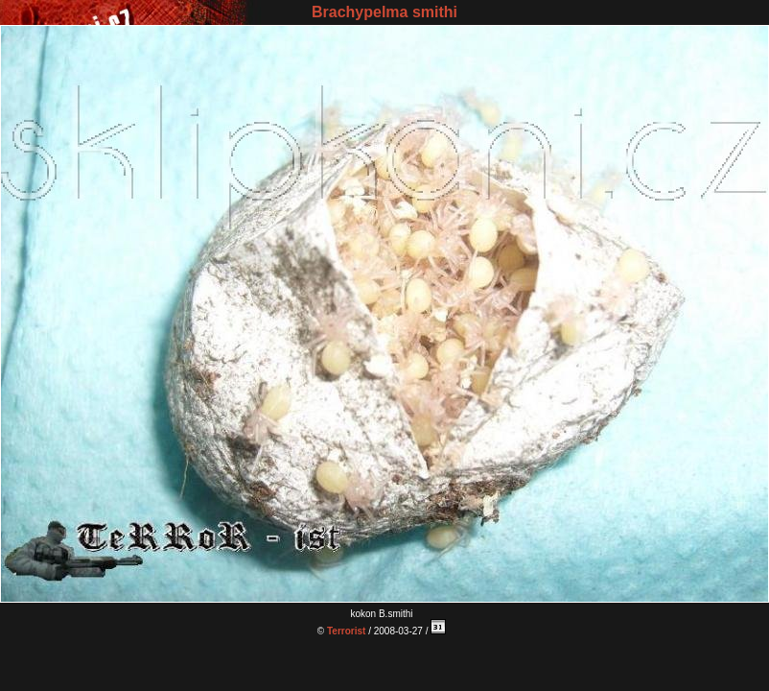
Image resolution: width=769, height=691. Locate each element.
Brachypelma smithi (384, 12)
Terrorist (346, 631)
